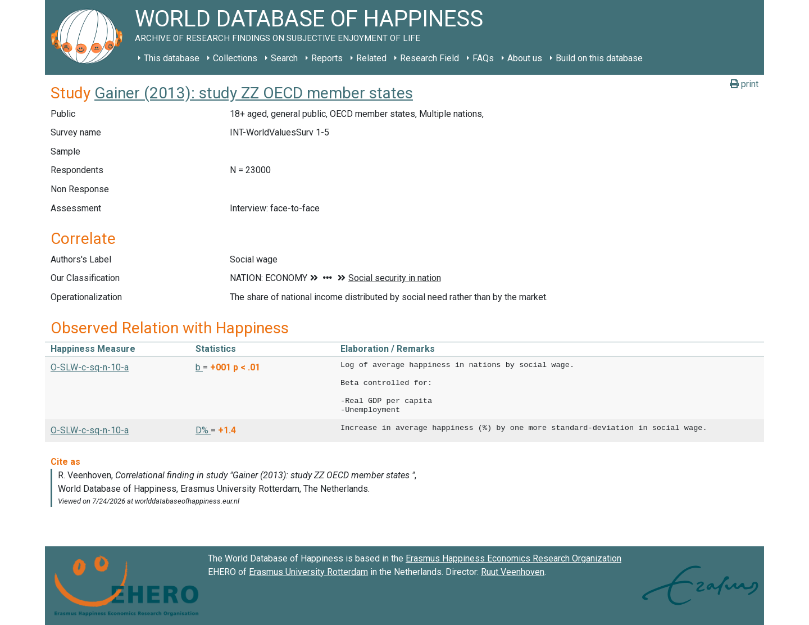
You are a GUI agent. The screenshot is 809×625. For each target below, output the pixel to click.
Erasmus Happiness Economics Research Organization (513, 558)
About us (524, 58)
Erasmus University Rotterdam (308, 572)
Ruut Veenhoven (512, 572)
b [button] (199, 367)
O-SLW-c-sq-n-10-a (90, 367)
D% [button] (203, 430)
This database (171, 58)
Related (371, 58)
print (744, 84)
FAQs (483, 58)
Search (284, 58)
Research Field (429, 58)
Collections (235, 58)
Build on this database (599, 58)
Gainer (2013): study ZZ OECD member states (253, 93)
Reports (327, 58)
